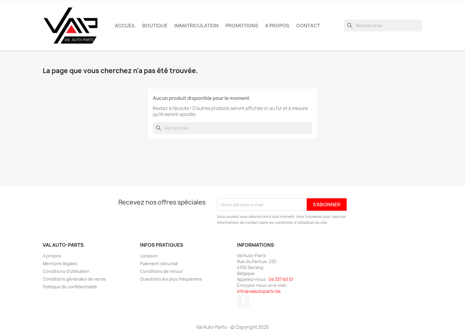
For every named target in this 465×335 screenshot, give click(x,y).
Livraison (149, 256)
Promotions (241, 25)
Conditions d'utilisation (66, 271)
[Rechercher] (383, 26)
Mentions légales (60, 263)
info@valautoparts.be (259, 291)
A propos (277, 25)
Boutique (155, 25)
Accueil (125, 25)
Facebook (243, 301)
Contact (308, 25)
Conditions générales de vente (74, 279)
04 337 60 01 (281, 279)
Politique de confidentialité (70, 287)
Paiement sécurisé (159, 263)
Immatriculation (196, 25)
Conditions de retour (161, 271)
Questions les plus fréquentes (171, 279)
